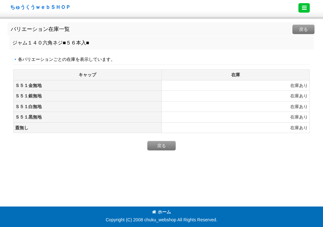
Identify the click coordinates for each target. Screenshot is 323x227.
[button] (304, 8)
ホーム (161, 211)
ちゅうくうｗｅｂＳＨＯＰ (40, 7)
